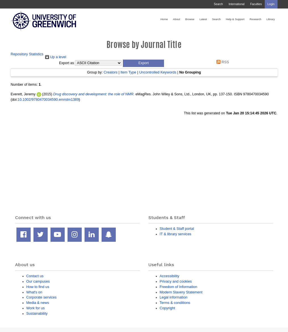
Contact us (35, 276)
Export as (66, 63)
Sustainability (37, 313)
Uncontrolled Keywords (157, 72)
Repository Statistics (27, 54)
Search (218, 4)
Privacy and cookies (176, 281)
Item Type (128, 72)
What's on (34, 292)
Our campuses (38, 281)
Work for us (35, 308)
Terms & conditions (175, 303)
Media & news (37, 303)
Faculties (256, 4)
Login (271, 4)
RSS (222, 62)
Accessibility (169, 276)
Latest (203, 19)
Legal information (174, 297)
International (237, 4)
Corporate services (41, 297)
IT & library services (176, 234)
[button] (143, 63)
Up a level (55, 57)
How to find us (37, 287)
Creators (110, 72)
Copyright (167, 308)
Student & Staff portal (177, 228)
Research (255, 19)
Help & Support (235, 19)
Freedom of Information (178, 287)
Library (270, 19)
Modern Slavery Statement (181, 292)
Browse (189, 19)
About (176, 19)
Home (164, 19)
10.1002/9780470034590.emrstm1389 (48, 99)
